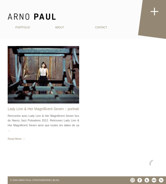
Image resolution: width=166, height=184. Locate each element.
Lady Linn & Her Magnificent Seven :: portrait (43, 109)
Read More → (16, 138)
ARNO (32, 16)
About (59, 27)
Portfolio (22, 27)
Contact (101, 27)
